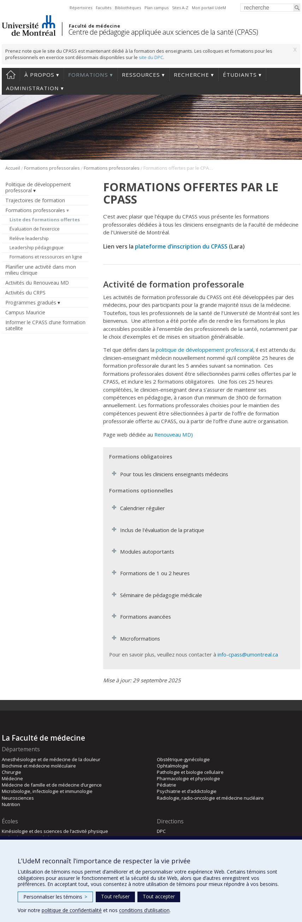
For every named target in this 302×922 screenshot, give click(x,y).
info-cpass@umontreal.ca (248, 654)
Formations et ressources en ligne (46, 256)
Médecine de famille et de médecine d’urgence (52, 785)
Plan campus (156, 7)
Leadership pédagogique (37, 247)
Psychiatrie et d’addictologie (187, 791)
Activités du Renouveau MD (37, 282)
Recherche (191, 74)
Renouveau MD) (173, 434)
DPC (161, 831)
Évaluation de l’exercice (35, 229)
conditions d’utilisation (144, 910)
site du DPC (151, 57)
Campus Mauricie (25, 312)
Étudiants (240, 74)
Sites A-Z (180, 7)
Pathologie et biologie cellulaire (190, 772)
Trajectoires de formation (35, 200)
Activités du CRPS (25, 292)
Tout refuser (115, 896)
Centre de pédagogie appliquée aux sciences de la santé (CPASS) (163, 32)
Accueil (11, 74)
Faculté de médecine (94, 26)
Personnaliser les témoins (55, 896)
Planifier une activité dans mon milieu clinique (40, 269)
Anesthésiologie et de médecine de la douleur (51, 759)
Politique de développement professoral (38, 187)
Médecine (12, 778)
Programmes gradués (30, 302)
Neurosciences (18, 798)
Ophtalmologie (172, 766)
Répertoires (81, 7)
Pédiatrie (166, 785)
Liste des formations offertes (45, 219)
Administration (32, 88)
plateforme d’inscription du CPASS (181, 246)
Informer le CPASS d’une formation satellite (45, 325)
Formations (88, 74)
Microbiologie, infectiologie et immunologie (47, 791)
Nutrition (11, 804)
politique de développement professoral (204, 349)
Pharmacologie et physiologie (188, 778)
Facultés (103, 7)
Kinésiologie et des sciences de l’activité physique (55, 831)
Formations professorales (52, 168)
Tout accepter (159, 896)
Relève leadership (29, 238)
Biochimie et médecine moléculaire (39, 766)
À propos (39, 74)
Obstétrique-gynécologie (183, 759)
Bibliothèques (128, 7)
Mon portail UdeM (209, 7)
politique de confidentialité (72, 910)
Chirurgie (11, 772)
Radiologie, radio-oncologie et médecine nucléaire (210, 798)
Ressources (141, 74)
